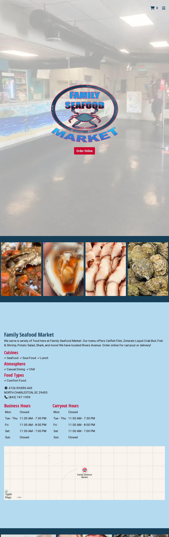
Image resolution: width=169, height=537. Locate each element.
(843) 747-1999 (17, 397)
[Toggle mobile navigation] (164, 8)
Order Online (84, 151)
